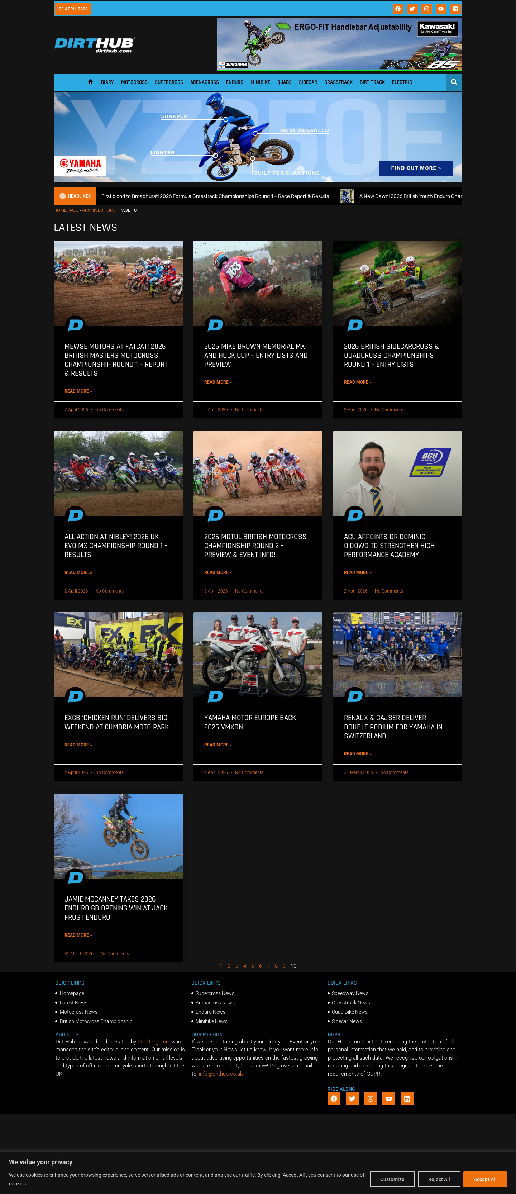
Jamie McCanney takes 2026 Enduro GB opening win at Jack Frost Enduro (116, 908)
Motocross (134, 82)
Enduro (234, 82)
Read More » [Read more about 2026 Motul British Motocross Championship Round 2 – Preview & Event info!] (218, 572)
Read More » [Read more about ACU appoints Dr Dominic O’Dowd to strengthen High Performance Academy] (358, 572)
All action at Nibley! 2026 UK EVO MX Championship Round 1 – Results (116, 546)
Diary (107, 82)
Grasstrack (338, 82)
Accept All (485, 1179)
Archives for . (98, 210)
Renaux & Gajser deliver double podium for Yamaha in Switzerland (393, 727)
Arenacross (204, 82)
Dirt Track (372, 82)
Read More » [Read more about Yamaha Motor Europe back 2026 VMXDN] (218, 744)
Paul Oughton (153, 1041)
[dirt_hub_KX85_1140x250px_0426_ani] (339, 69)
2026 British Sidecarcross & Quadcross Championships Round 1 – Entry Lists (391, 355)
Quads (284, 82)
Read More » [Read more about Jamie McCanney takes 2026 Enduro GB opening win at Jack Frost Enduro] (78, 935)
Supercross (169, 82)
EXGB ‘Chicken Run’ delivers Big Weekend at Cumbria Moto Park (116, 722)
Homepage (66, 210)
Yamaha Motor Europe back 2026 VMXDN (250, 722)
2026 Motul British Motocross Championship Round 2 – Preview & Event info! (255, 546)
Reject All (439, 1179)
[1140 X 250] (258, 180)
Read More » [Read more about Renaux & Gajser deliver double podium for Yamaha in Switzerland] (358, 753)
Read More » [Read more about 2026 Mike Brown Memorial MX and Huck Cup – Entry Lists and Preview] (218, 382)
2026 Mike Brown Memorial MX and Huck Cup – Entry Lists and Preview (256, 355)
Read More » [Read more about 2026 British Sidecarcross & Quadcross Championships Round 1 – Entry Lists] (358, 382)
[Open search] (454, 82)
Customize (392, 1179)
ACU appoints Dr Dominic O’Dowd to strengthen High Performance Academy (389, 546)
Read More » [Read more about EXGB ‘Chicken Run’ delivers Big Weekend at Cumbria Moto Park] (78, 744)
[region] (258, 1172)
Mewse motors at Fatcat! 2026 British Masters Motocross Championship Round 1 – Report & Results (116, 360)
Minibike (260, 82)
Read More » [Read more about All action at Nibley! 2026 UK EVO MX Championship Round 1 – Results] (78, 572)
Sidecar (308, 82)
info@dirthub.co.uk (221, 1074)
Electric (402, 82)
